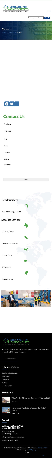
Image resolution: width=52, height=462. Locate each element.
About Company (10, 358)
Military (4, 382)
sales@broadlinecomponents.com (13, 437)
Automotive (6, 376)
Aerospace (5, 379)
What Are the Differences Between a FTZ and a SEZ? (31, 398)
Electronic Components (9, 373)
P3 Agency (32, 450)
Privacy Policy (42, 448)
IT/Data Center (7, 386)
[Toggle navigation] (48, 11)
